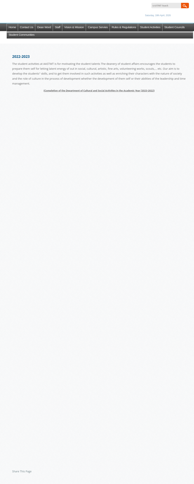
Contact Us (26, 27)
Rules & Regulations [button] (124, 27)
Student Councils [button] (174, 27)
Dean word (44, 27)
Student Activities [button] (150, 27)
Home (12, 27)
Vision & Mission (74, 27)
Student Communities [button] (22, 34)
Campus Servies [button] (98, 27)
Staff (57, 27)
